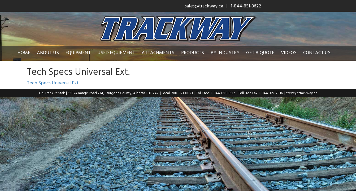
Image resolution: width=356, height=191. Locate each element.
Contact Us (321, 52)
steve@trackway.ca (301, 93)
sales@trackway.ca (204, 5)
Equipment (82, 52)
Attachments (162, 52)
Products (196, 52)
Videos (293, 52)
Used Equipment (120, 52)
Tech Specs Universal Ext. (53, 82)
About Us (52, 52)
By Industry (229, 52)
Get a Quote (264, 52)
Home (27, 52)
